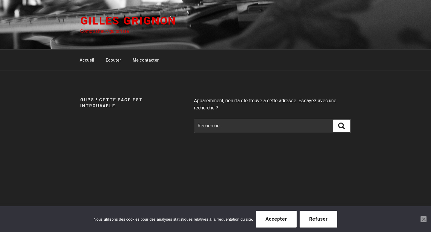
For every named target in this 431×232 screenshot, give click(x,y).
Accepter (276, 219)
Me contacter (146, 60)
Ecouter (113, 60)
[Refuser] (424, 219)
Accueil (87, 60)
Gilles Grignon (128, 21)
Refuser (318, 219)
